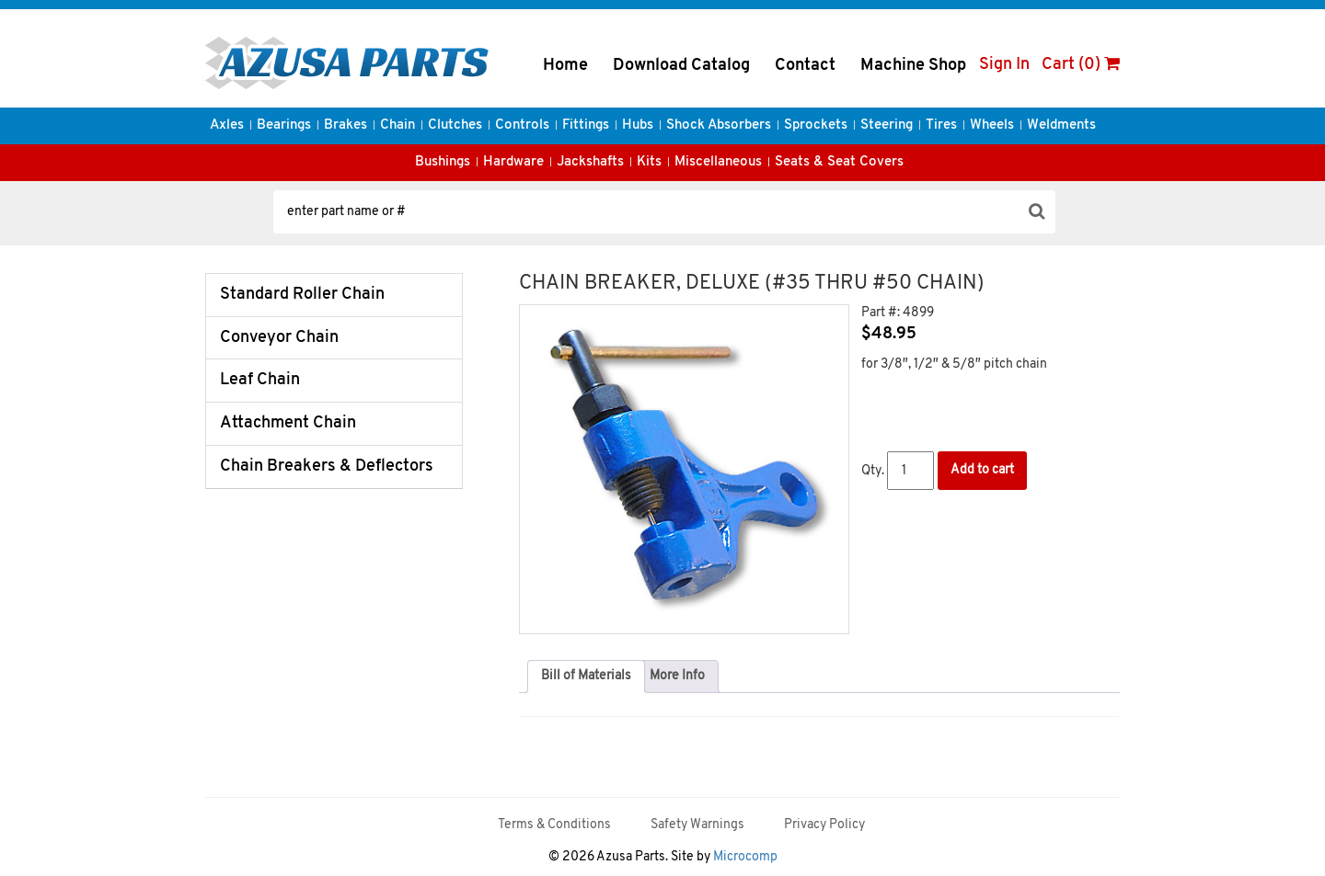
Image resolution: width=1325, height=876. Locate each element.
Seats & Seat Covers (839, 162)
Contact (805, 65)
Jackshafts (590, 162)
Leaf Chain (260, 380)
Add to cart (982, 470)
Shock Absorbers (718, 125)
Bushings (442, 162)
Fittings (585, 125)
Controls (522, 125)
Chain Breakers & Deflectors (326, 466)
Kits (649, 162)
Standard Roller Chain (302, 294)
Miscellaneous (718, 162)
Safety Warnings (697, 825)
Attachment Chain (288, 423)
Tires (941, 125)
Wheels (992, 125)
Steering (886, 125)
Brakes (345, 125)
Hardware (513, 162)
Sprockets (815, 125)
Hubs (637, 125)
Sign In (1004, 65)
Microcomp (745, 857)
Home (565, 65)
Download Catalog (681, 65)
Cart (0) (1081, 65)
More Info (677, 676)
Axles (227, 125)
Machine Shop (913, 65)
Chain (397, 125)
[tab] (586, 676)
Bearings (284, 125)
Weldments (1061, 125)
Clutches (455, 125)
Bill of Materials (586, 676)
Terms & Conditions (554, 825)
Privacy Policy (824, 825)
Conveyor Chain (279, 338)
